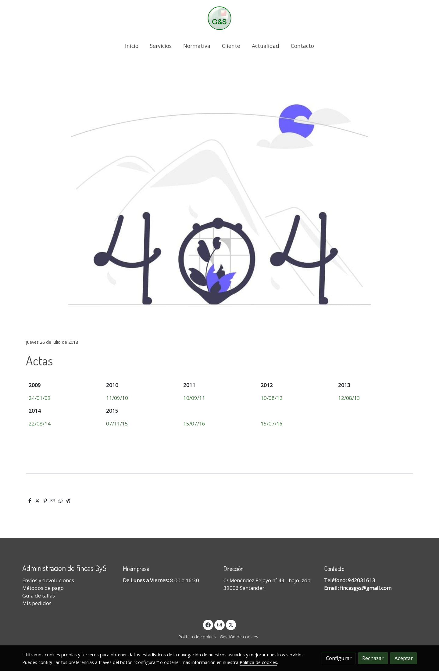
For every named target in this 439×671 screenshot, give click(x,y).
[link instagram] (219, 624)
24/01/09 (40, 397)
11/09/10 (117, 397)
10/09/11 (194, 397)
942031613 (361, 580)
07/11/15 (117, 423)
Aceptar (403, 658)
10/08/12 (272, 397)
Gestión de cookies (239, 636)
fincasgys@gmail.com (365, 587)
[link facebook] (208, 624)
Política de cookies (197, 636)
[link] (219, 18)
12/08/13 (349, 397)
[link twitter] (231, 624)
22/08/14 (40, 423)
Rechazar (373, 658)
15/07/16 (194, 423)
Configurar (339, 658)
